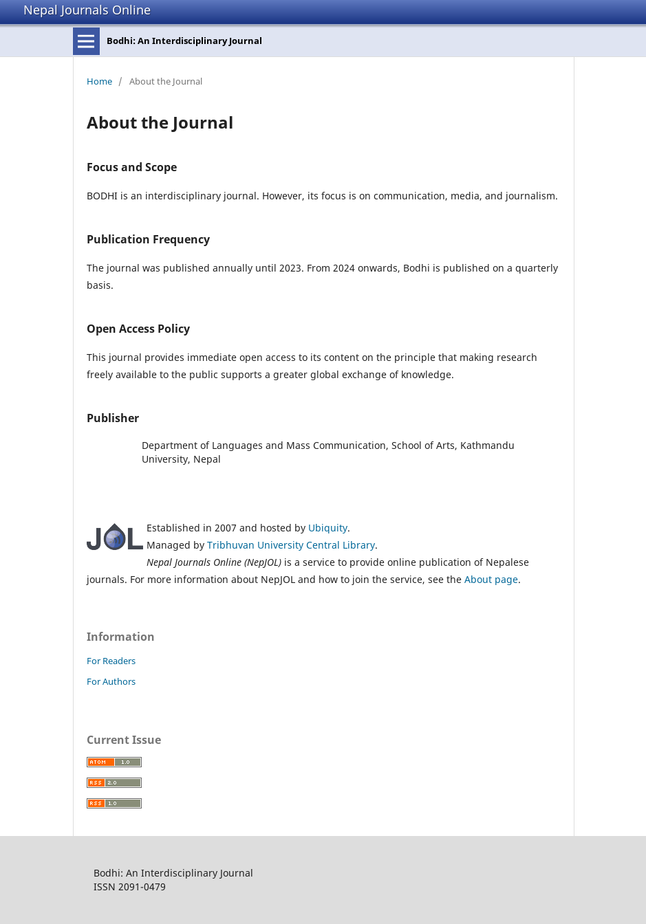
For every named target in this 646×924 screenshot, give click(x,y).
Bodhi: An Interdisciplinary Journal (184, 40)
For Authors (111, 681)
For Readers (111, 660)
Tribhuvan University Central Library (291, 544)
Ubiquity (327, 527)
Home (99, 81)
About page (491, 579)
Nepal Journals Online (87, 9)
